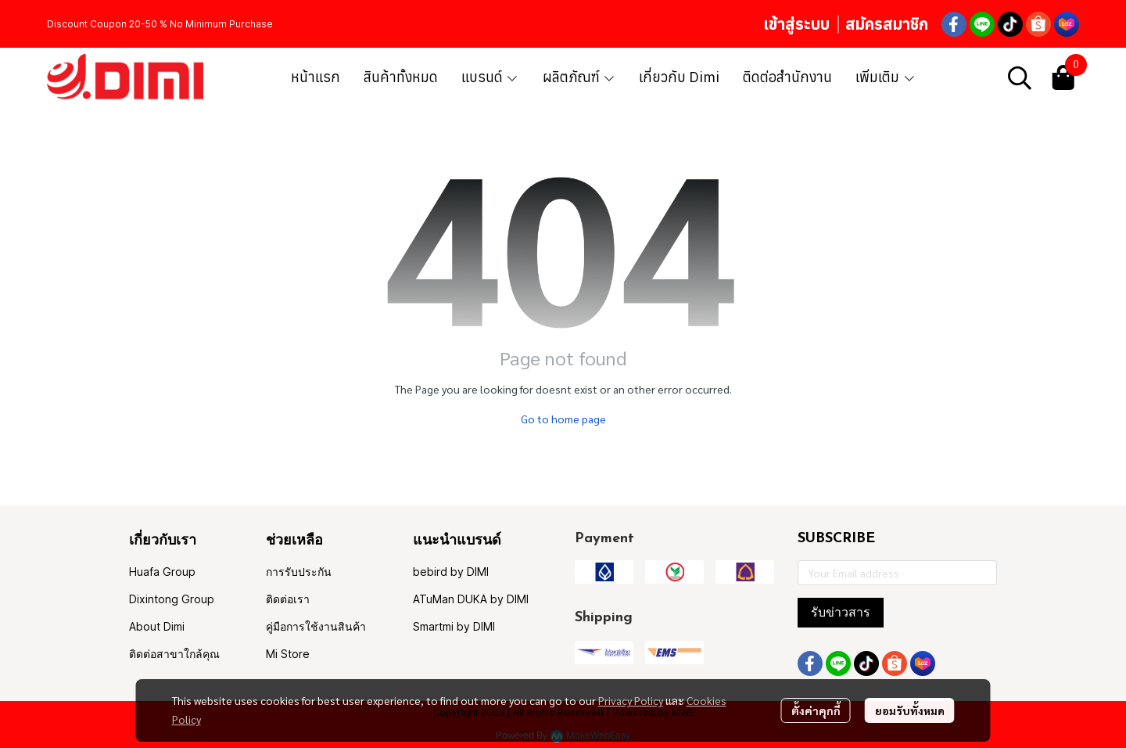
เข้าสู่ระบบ (796, 23)
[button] (1019, 77)
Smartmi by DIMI (454, 626)
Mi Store (288, 653)
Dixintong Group (171, 599)
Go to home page (563, 419)
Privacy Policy (630, 700)
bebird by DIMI (451, 571)
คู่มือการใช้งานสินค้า (316, 626)
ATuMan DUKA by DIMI (471, 599)
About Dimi (157, 626)
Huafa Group (162, 571)
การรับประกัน (299, 571)
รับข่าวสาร (840, 612)
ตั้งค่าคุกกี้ (816, 710)
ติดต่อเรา (288, 599)
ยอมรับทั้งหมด (910, 710)
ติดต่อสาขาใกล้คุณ (174, 653)
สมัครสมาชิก (886, 23)
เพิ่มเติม (885, 77)
